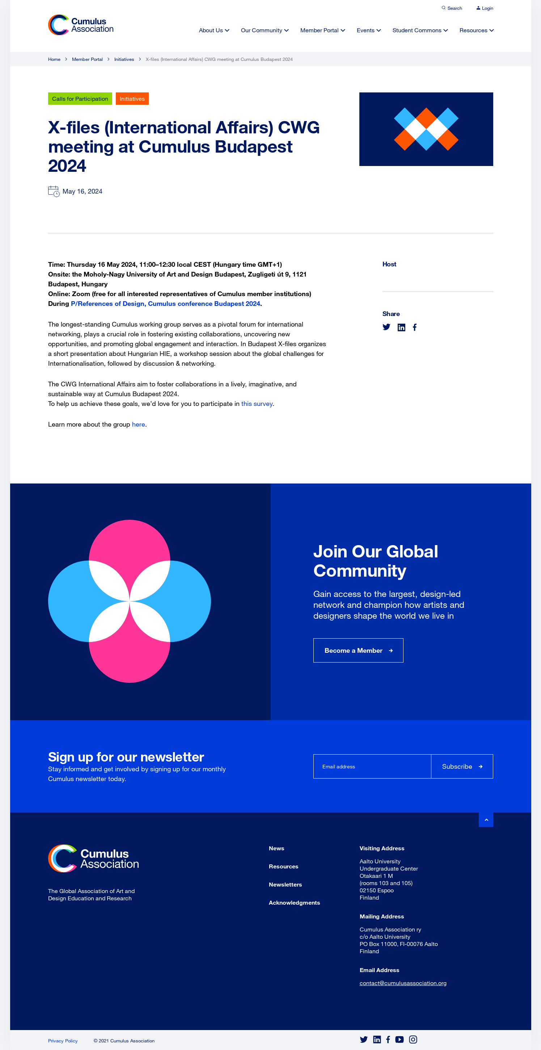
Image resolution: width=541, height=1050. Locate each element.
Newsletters (285, 884)
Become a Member (353, 650)
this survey (256, 403)
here (138, 424)
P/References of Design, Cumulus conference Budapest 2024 (165, 303)
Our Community (261, 29)
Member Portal (319, 29)
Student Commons (417, 29)
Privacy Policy (63, 1040)
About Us (211, 29)
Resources (473, 29)
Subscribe (457, 766)
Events (366, 29)
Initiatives (124, 59)
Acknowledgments (294, 902)
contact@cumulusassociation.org (403, 982)
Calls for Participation (80, 98)
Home (54, 59)
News (276, 847)
